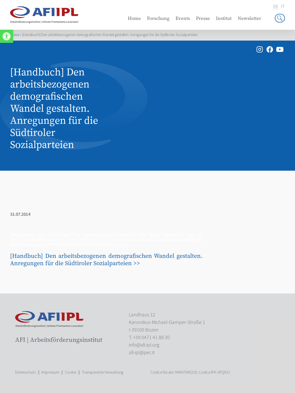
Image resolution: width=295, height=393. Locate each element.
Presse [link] (203, 18)
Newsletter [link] (249, 18)
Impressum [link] (50, 372)
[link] (6, 36)
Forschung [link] (158, 18)
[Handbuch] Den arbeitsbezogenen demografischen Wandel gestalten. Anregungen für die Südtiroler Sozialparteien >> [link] (106, 259)
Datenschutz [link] (25, 372)
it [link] (283, 6)
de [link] (275, 6)
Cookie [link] (70, 372)
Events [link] (183, 18)
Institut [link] (224, 18)
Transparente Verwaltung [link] (102, 372)
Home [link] (134, 18)
